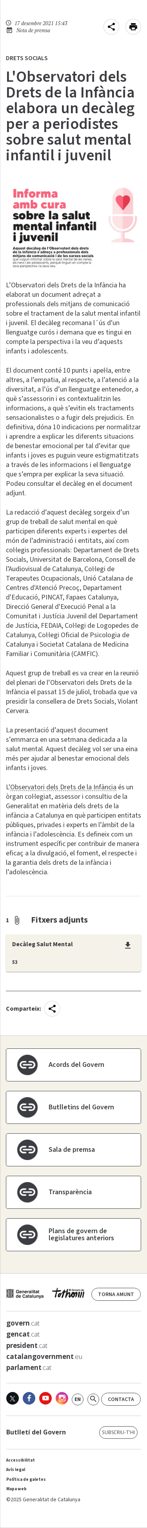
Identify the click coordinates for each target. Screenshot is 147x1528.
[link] (77, 1399)
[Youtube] (45, 1398)
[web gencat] (45, 1295)
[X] (12, 1398)
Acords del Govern (76, 1065)
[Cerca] (93, 1399)
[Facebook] (29, 1398)
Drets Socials (27, 58)
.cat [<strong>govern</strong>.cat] (23, 1323)
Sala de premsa (72, 1150)
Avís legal (15, 1470)
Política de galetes (26, 1479)
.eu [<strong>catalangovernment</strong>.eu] (44, 1357)
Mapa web (16, 1489)
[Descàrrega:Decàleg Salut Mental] (128, 945)
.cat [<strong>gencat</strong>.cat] (23, 1334)
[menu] (111, 27)
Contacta (121, 1399)
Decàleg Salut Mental (42, 945)
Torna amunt (116, 1294)
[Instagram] (62, 1398)
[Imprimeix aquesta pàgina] (133, 27)
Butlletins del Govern (81, 1107)
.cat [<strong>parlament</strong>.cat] (28, 1368)
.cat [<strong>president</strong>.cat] (26, 1346)
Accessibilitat (20, 1460)
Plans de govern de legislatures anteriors (81, 1234)
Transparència (70, 1192)
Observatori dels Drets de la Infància (63, 787)
